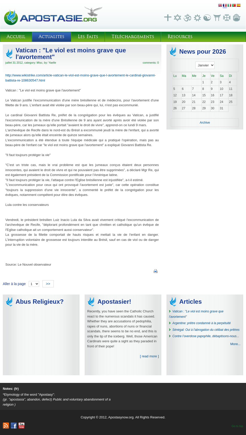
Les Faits (88, 36)
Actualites (51, 36)
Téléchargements (132, 36)
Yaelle (52, 62)
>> (48, 284)
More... (235, 344)
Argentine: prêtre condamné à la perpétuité (201, 323)
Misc (39, 62)
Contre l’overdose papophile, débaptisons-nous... (205, 336)
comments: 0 (151, 62)
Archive (205, 122)
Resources (180, 36)
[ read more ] (149, 356)
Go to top (237, 426)
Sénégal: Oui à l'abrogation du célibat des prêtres (205, 330)
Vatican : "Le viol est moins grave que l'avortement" (71, 53)
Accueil (16, 36)
